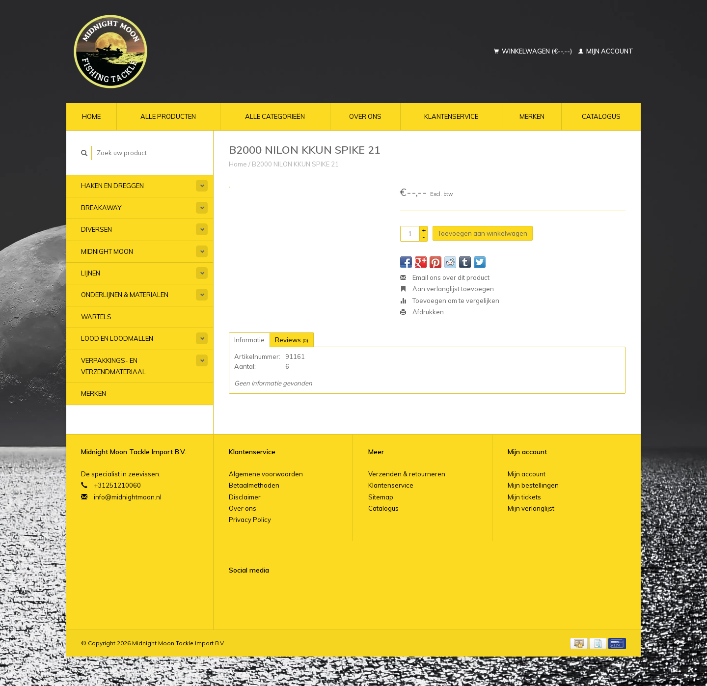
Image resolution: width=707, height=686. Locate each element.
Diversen (96, 229)
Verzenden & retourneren (406, 474)
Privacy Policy (250, 519)
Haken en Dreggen (112, 186)
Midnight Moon (107, 251)
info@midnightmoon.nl (128, 497)
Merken (531, 116)
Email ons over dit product (444, 277)
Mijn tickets (524, 497)
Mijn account (605, 51)
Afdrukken (422, 312)
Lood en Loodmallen (117, 338)
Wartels (96, 317)
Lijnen (90, 273)
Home (91, 116)
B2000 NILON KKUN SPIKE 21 (295, 164)
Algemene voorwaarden (266, 474)
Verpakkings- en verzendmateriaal (113, 366)
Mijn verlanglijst (531, 508)
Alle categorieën (275, 116)
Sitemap (380, 497)
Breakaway (101, 208)
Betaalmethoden (254, 485)
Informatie (249, 340)
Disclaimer (245, 497)
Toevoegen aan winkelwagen (482, 233)
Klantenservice (451, 116)
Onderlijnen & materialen (124, 295)
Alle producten (168, 116)
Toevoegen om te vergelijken (449, 300)
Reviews (291, 340)
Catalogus (601, 116)
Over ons (365, 116)
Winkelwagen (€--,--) (533, 51)
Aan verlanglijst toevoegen (447, 289)
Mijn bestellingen (533, 485)
